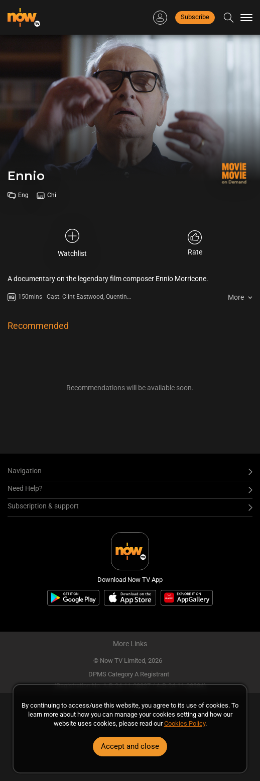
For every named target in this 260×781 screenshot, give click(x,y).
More (236, 297)
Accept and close (130, 746)
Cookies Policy (184, 723)
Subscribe (195, 17)
